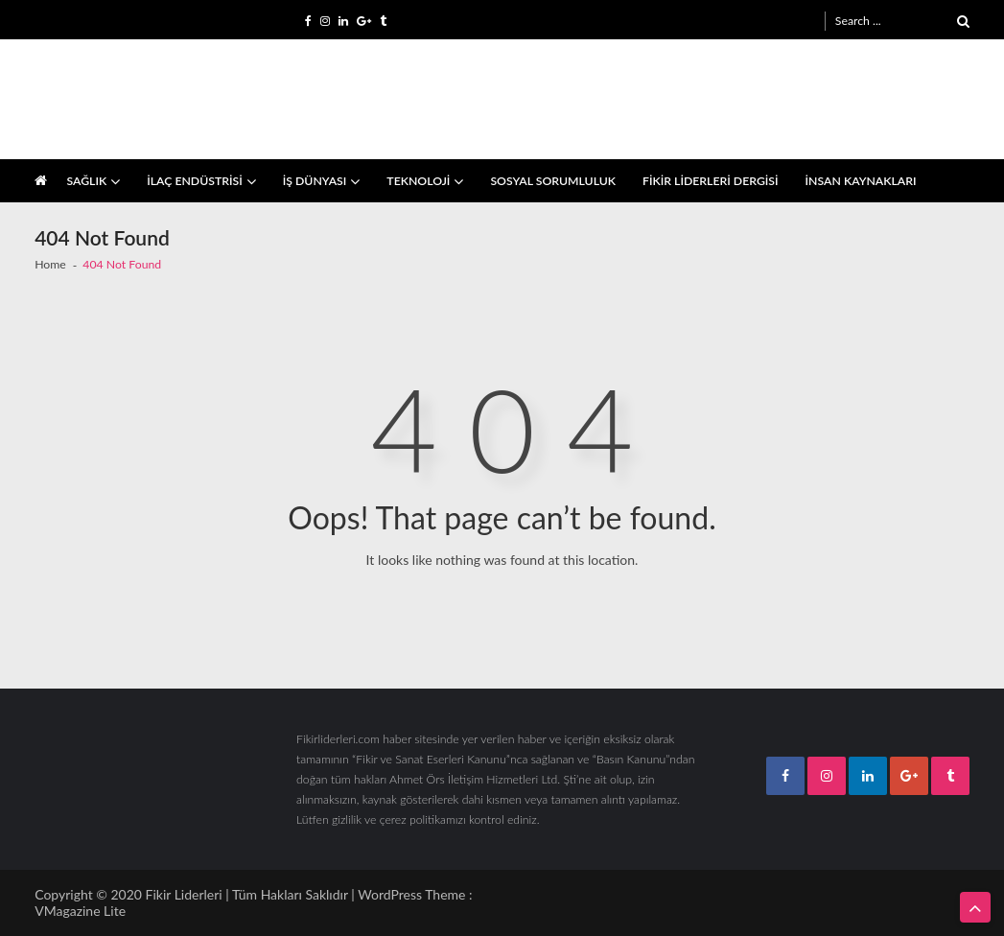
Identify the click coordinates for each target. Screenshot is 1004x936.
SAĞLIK (86, 181)
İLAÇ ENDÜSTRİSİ (195, 181)
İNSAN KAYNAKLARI (861, 181)
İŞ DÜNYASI (315, 181)
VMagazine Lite (80, 910)
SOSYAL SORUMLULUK (553, 181)
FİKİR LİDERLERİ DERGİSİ (710, 181)
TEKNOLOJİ (418, 181)
